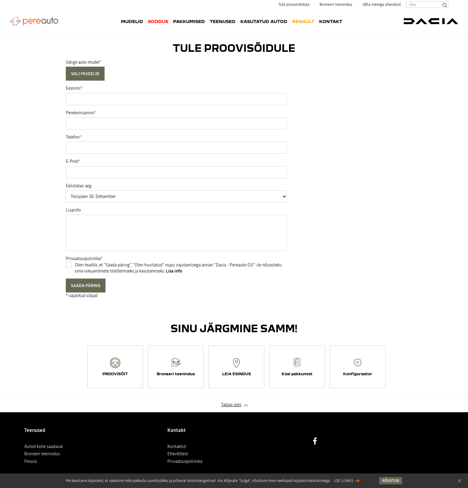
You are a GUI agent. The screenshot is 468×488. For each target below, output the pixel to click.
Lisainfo (73, 210)
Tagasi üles (231, 405)
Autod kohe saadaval (43, 446)
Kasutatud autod (263, 21)
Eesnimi (73, 88)
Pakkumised (189, 21)
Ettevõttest (177, 454)
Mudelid (132, 21)
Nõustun (459, 480)
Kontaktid (176, 446)
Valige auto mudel (82, 62)
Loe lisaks (343, 480)
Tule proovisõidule (293, 4)
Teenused (223, 21)
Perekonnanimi (80, 113)
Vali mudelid (85, 74)
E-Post (72, 161)
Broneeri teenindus (335, 4)
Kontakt (330, 21)
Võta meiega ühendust (382, 4)
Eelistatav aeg (79, 186)
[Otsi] (444, 4)
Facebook (314, 441)
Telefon (73, 137)
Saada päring (85, 285)
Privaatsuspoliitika (184, 461)
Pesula (30, 461)
